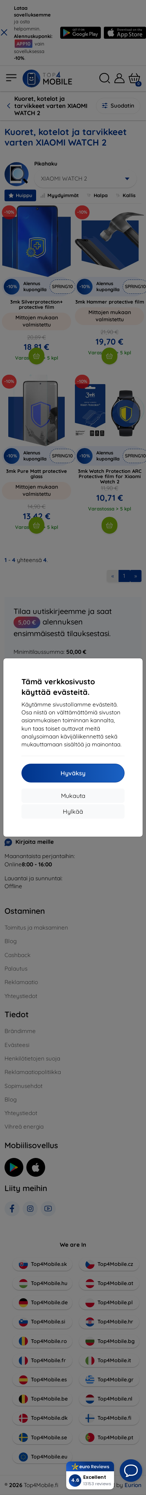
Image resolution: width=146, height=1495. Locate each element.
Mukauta (73, 795)
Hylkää (73, 811)
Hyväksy (73, 773)
